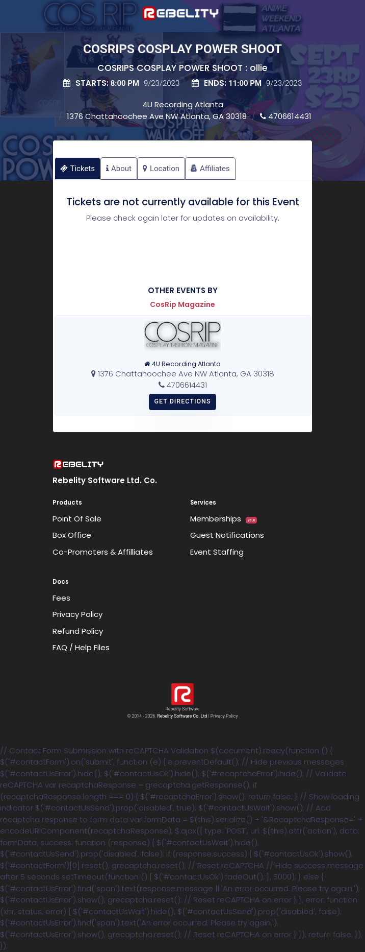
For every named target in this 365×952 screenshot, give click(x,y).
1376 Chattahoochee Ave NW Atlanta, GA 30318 (157, 116)
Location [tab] (161, 168)
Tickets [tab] (77, 168)
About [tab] (119, 168)
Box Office (72, 535)
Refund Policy (78, 631)
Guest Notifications (227, 535)
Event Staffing (217, 551)
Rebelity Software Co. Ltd (182, 716)
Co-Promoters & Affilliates (103, 551)
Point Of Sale (77, 518)
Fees (61, 597)
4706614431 (285, 116)
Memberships (223, 518)
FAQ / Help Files (81, 647)
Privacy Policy (77, 614)
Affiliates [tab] (210, 168)
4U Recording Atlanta (182, 104)
